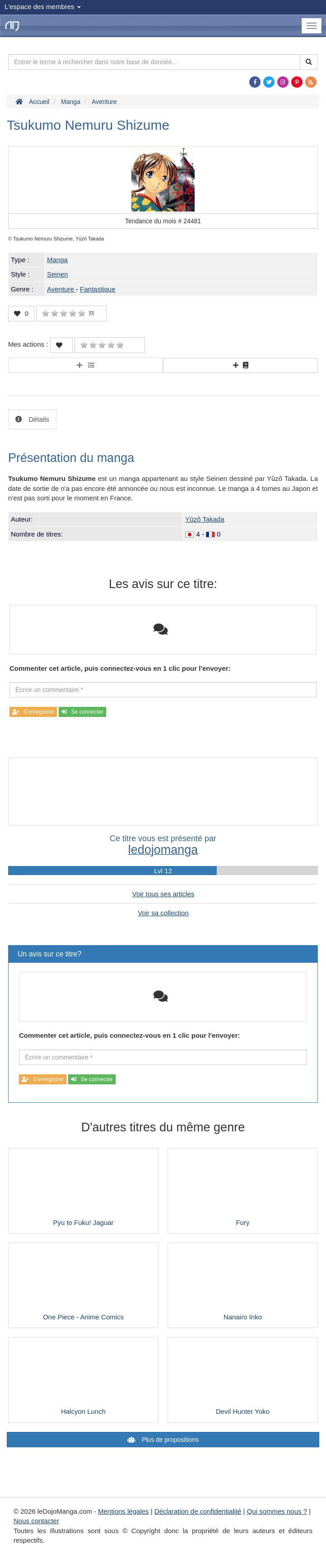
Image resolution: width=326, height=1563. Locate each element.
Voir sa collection (163, 913)
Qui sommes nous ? (277, 1511)
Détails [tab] (38, 419)
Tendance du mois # (163, 221)
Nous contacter (36, 1521)
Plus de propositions (169, 1439)
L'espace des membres (43, 6)
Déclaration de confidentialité (198, 1511)
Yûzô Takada (204, 519)
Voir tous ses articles (163, 894)
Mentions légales (123, 1511)
